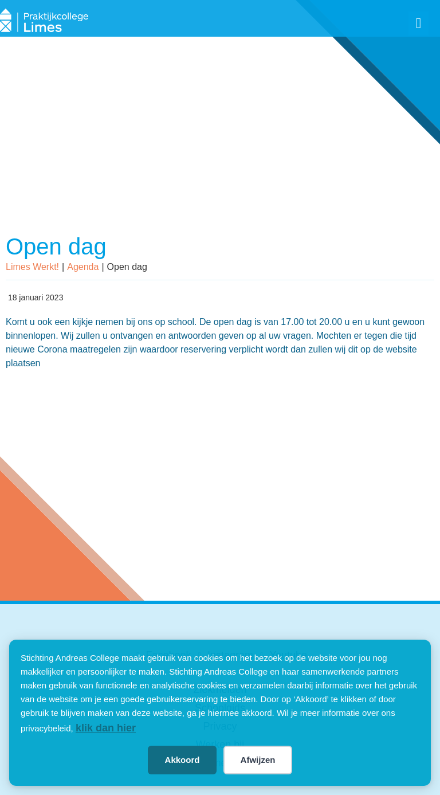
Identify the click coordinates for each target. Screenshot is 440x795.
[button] (418, 23)
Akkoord (182, 760)
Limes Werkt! (32, 267)
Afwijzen (258, 760)
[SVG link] (44, 21)
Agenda (83, 267)
